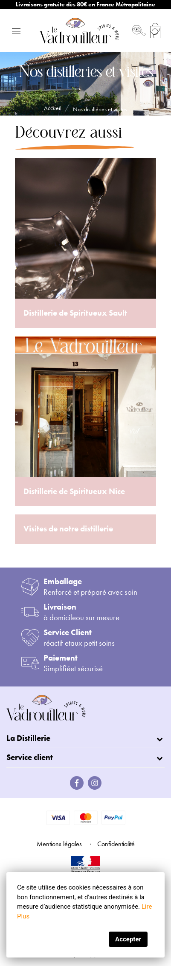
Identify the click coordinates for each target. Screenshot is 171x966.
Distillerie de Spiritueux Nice (74, 491)
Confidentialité (116, 843)
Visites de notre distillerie (68, 528)
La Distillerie (28, 738)
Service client (29, 757)
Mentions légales (59, 843)
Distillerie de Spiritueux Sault (75, 313)
